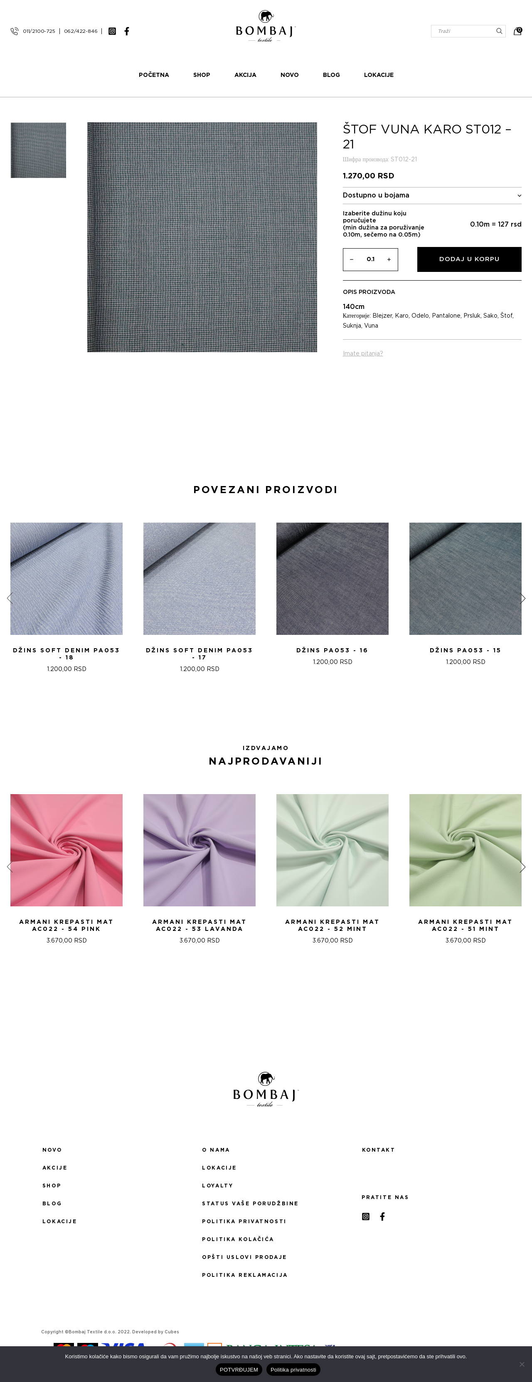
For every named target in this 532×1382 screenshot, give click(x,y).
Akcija (245, 75)
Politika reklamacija (245, 1275)
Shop (201, 75)
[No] (521, 1364)
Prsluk (471, 316)
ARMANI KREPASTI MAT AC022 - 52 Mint (332, 925)
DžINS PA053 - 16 (332, 651)
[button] (261, 710)
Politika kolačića (238, 1239)
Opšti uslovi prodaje (244, 1257)
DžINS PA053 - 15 (466, 651)
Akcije (54, 1167)
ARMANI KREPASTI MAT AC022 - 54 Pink (66, 925)
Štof (506, 316)
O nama (216, 1150)
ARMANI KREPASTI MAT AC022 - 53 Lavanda (199, 925)
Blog (331, 75)
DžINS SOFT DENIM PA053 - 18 (66, 654)
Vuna (371, 326)
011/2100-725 (39, 31)
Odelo (420, 316)
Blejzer (382, 316)
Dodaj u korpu (469, 259)
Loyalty (217, 1185)
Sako (490, 316)
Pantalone (446, 316)
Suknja (352, 326)
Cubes (172, 1332)
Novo (290, 75)
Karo (402, 316)
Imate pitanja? (363, 354)
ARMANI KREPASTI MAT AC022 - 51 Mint (465, 925)
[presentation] (9, 598)
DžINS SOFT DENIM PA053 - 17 (199, 654)
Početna (154, 75)
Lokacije (379, 75)
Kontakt (379, 1150)
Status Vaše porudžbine (250, 1203)
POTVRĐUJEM (239, 1370)
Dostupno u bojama (432, 196)
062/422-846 (81, 31)
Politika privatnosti (244, 1221)
